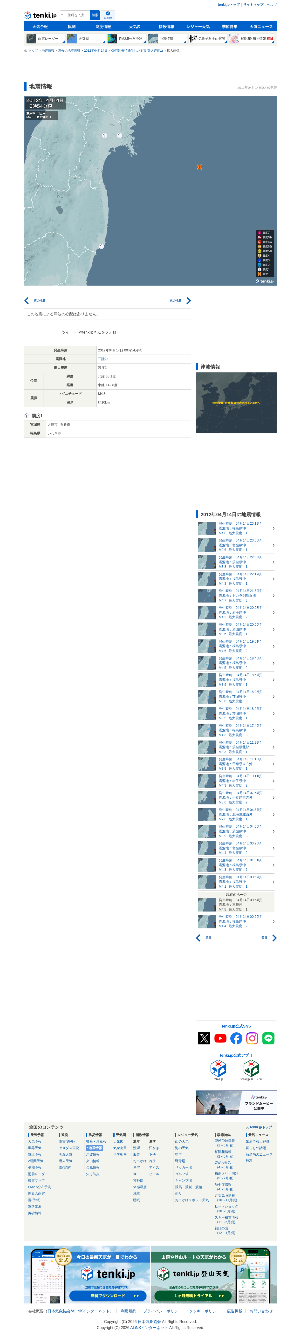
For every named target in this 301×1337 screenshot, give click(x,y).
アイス (154, 1167)
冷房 (152, 1161)
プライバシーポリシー (162, 1311)
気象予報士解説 (257, 1141)
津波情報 (93, 1154)
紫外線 (138, 1180)
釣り (178, 1193)
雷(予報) (34, 1200)
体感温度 (140, 1187)
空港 (178, 1154)
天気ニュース (261, 27)
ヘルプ (272, 5)
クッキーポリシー (204, 1311)
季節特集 (229, 27)
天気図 (135, 27)
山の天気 (182, 1141)
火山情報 (93, 1161)
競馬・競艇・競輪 (188, 1187)
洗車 (136, 1193)
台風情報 (93, 1167)
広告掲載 (234, 1311)
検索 (95, 15)
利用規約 (128, 1311)
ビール (154, 1174)
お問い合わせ (261, 1311)
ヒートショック (228, 1208)
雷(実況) (65, 1167)
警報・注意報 (96, 1141)
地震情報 (95, 1148)
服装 (136, 1154)
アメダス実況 (69, 1148)
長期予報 (34, 1167)
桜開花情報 (228, 1154)
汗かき (154, 1148)
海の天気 (182, 1148)
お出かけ (140, 1161)
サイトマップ (253, 5)
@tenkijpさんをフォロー (99, 332)
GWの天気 (228, 1165)
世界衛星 (120, 1154)
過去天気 (65, 1161)
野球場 (180, 1161)
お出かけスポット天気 (192, 1200)
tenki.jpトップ (229, 5)
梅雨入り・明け (228, 1176)
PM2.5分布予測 (39, 1187)
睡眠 (136, 1200)
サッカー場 (183, 1167)
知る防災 (93, 1174)
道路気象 (34, 1206)
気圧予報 (34, 1154)
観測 (71, 27)
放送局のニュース (259, 1154)
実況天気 (65, 1154)
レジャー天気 (198, 27)
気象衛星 (120, 1148)
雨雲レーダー (38, 1174)
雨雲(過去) (67, 1141)
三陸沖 (103, 359)
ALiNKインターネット (91, 1311)
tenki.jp (41, 16)
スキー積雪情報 (228, 1219)
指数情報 (166, 27)
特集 (249, 1160)
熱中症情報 (228, 1187)
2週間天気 (35, 1161)
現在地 (108, 17)
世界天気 (34, 1148)
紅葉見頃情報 (228, 1197)
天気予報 (40, 27)
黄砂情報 (34, 1213)
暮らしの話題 (256, 1148)
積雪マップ (36, 1180)
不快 (152, 1154)
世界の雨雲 (36, 1193)
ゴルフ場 (182, 1174)
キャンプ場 (183, 1180)
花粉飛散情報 (228, 1143)
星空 (136, 1167)
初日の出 (228, 1230)
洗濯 (136, 1148)
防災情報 (103, 27)
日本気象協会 (59, 1311)
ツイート (69, 332)
